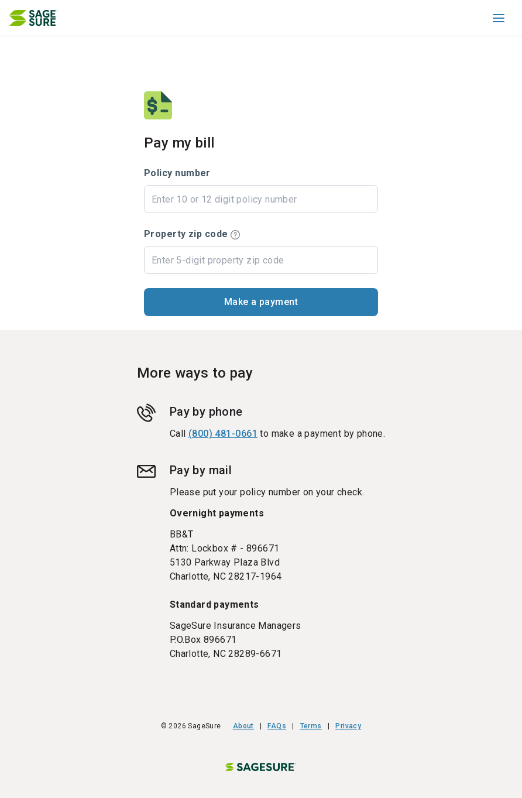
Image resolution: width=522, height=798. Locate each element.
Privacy (348, 726)
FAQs (276, 726)
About (243, 726)
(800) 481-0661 (222, 433)
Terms (311, 726)
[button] (261, 302)
